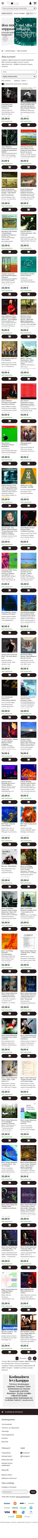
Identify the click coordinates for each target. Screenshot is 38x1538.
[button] (23, 1508)
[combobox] (19, 8)
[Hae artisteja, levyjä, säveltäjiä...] (19, 8)
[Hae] (34, 8)
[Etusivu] (12, 3)
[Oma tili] (30, 3)
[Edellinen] (30, 1364)
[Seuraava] (34, 1364)
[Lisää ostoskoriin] (10, 131)
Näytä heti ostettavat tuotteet (17, 90)
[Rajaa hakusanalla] (19, 82)
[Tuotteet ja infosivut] (3, 3)
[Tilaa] (33, 1503)
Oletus (24, 86)
